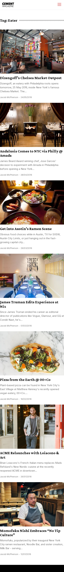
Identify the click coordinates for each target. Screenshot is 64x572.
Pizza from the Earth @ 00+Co (25, 379)
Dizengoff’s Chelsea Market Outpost (31, 78)
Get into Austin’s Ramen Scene (26, 229)
